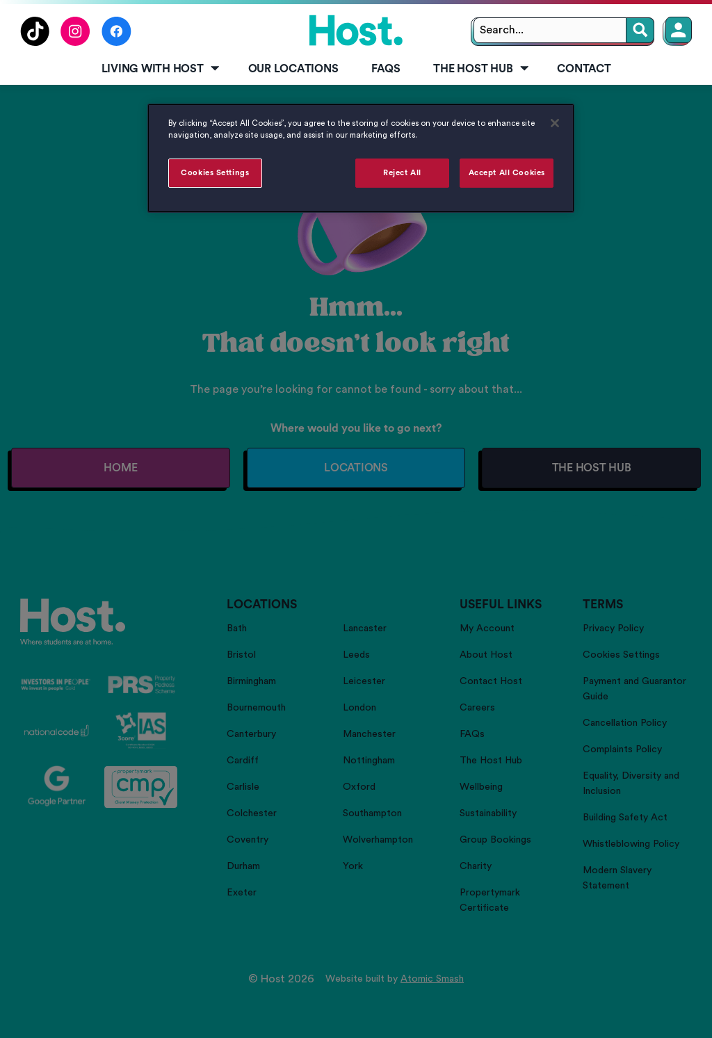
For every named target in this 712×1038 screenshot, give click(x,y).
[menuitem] (158, 70)
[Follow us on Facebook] (116, 42)
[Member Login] (678, 30)
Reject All (402, 173)
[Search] (640, 30)
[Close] (555, 123)
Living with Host (162, 68)
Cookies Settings (215, 173)
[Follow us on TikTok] (34, 42)
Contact (583, 68)
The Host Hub (482, 68)
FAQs (385, 68)
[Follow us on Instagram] (75, 42)
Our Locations (293, 68)
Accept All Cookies (507, 173)
